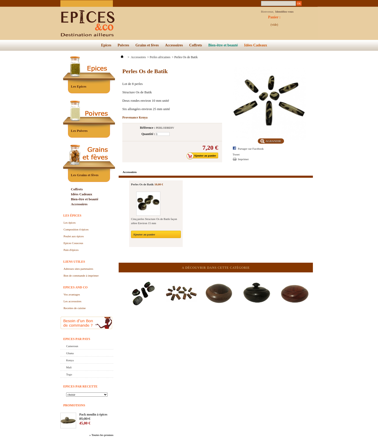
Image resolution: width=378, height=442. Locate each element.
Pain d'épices (71, 249)
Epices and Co (75, 287)
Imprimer (243, 159)
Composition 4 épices (76, 229)
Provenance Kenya (135, 117)
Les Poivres (79, 131)
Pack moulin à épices (93, 414)
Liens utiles (74, 261)
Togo (69, 374)
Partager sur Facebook (251, 148)
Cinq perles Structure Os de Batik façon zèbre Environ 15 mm (154, 221)
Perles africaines (160, 57)
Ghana (70, 353)
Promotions (74, 405)
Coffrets (195, 45)
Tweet (236, 154)
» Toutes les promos (101, 434)
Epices (106, 45)
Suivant (312, 287)
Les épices (72, 215)
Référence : (147, 128)
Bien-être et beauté (223, 45)
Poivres (123, 45)
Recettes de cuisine (75, 308)
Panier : (274, 18)
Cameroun (72, 346)
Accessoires (174, 45)
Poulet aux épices (74, 236)
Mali (69, 367)
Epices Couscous (73, 243)
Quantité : (148, 134)
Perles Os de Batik (142, 184)
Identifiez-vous (284, 11)
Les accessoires (72, 301)
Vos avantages (72, 294)
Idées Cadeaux (255, 45)
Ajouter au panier (144, 234)
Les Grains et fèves (84, 175)
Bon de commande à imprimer (81, 275)
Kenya (70, 360)
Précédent (120, 287)
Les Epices (78, 86)
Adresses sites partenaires (78, 268)
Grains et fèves (147, 45)
